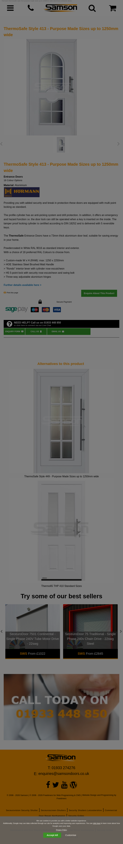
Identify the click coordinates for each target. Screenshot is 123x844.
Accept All (52, 835)
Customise (70, 835)
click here (96, 823)
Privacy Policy (61, 830)
